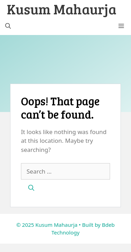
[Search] (31, 188)
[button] (8, 26)
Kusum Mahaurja (61, 9)
